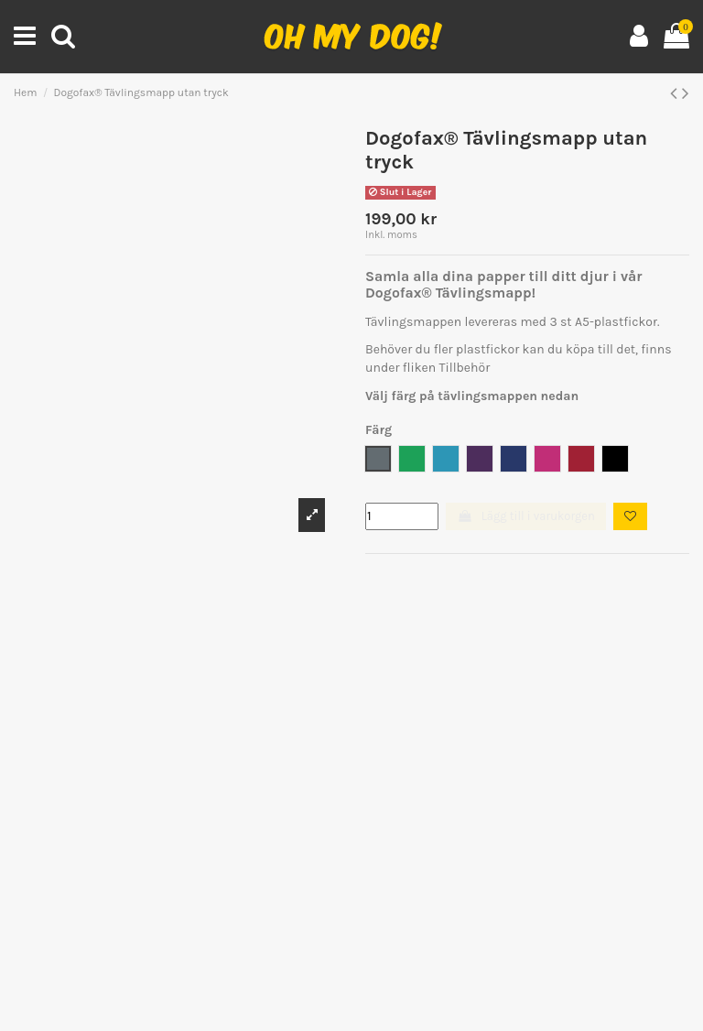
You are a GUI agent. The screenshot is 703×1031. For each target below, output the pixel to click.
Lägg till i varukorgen (525, 516)
